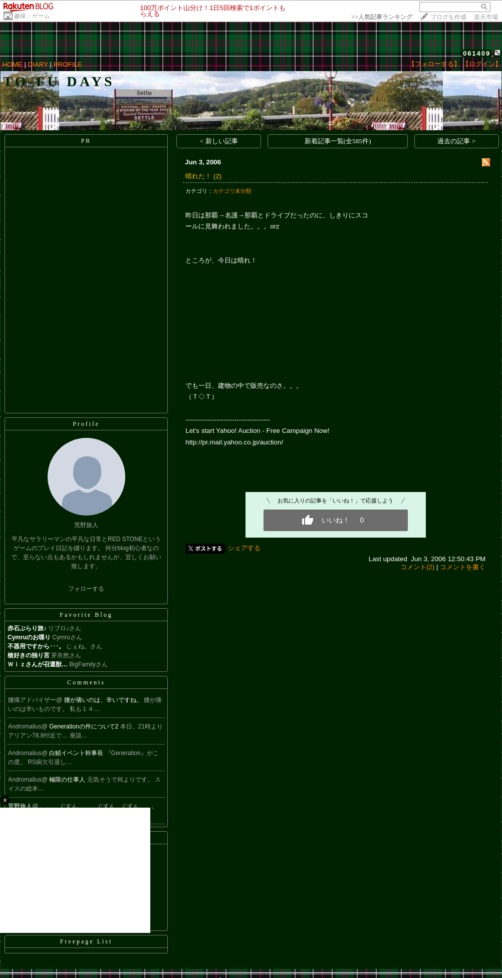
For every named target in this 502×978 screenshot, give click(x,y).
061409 (476, 53)
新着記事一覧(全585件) (338, 141)
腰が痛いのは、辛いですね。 (104, 699)
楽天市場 (486, 17)
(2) (217, 176)
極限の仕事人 (68, 779)
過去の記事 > (456, 141)
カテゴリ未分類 (232, 191)
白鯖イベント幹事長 (77, 753)
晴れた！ (198, 176)
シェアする (244, 548)
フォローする (86, 588)
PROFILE (68, 64)
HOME (13, 64)
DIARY (38, 64)
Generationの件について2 (84, 726)
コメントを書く (462, 567)
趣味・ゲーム (32, 16)
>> (381, 17)
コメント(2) (417, 567)
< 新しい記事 (219, 141)
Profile (86, 423)
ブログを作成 (448, 17)
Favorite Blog (86, 614)
